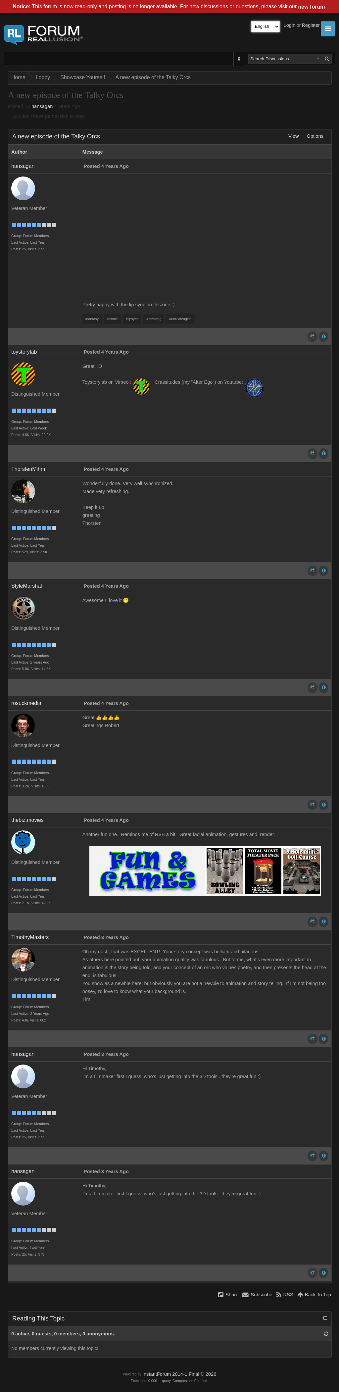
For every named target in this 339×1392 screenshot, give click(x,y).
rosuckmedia (26, 703)
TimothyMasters (30, 937)
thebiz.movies (27, 820)
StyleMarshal (26, 586)
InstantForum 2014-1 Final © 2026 (179, 1374)
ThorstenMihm (28, 469)
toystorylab (24, 352)
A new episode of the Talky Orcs (152, 77)
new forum (311, 7)
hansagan (42, 106)
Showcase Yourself (82, 77)
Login (290, 25)
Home (18, 77)
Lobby (43, 77)
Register (311, 25)
